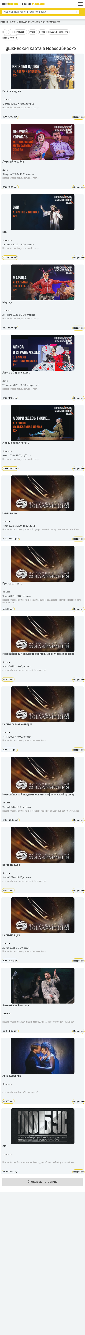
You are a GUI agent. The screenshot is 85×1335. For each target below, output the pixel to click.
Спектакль (7, 100)
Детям (5, 170)
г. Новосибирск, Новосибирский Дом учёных (24, 670)
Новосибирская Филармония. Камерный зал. (24, 741)
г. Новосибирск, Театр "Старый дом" (20, 1092)
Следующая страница (43, 1181)
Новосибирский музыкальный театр (20, 108)
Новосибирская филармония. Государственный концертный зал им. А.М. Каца (40, 530)
